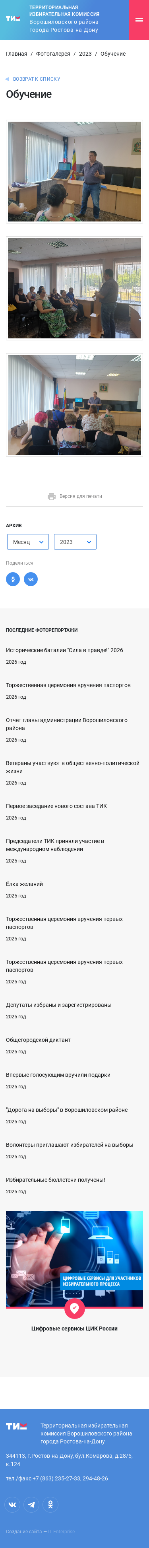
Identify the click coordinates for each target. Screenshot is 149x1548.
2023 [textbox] (66, 542)
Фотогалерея (53, 53)
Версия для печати (74, 496)
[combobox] (28, 542)
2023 (85, 53)
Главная (16, 53)
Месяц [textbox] (21, 542)
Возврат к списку (36, 79)
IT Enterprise (61, 1531)
